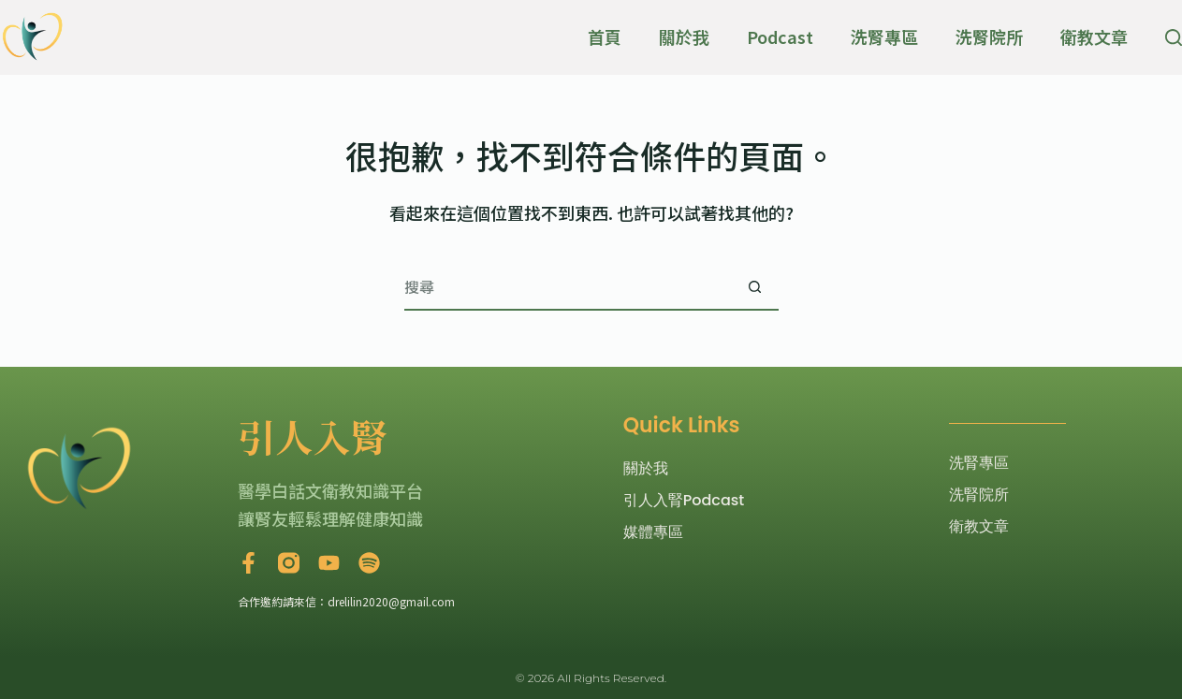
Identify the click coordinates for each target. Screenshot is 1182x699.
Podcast (780, 36)
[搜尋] (1173, 37)
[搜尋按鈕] (755, 287)
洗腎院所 (989, 36)
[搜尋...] (568, 287)
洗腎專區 (884, 36)
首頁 (604, 36)
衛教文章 (1094, 36)
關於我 (684, 36)
